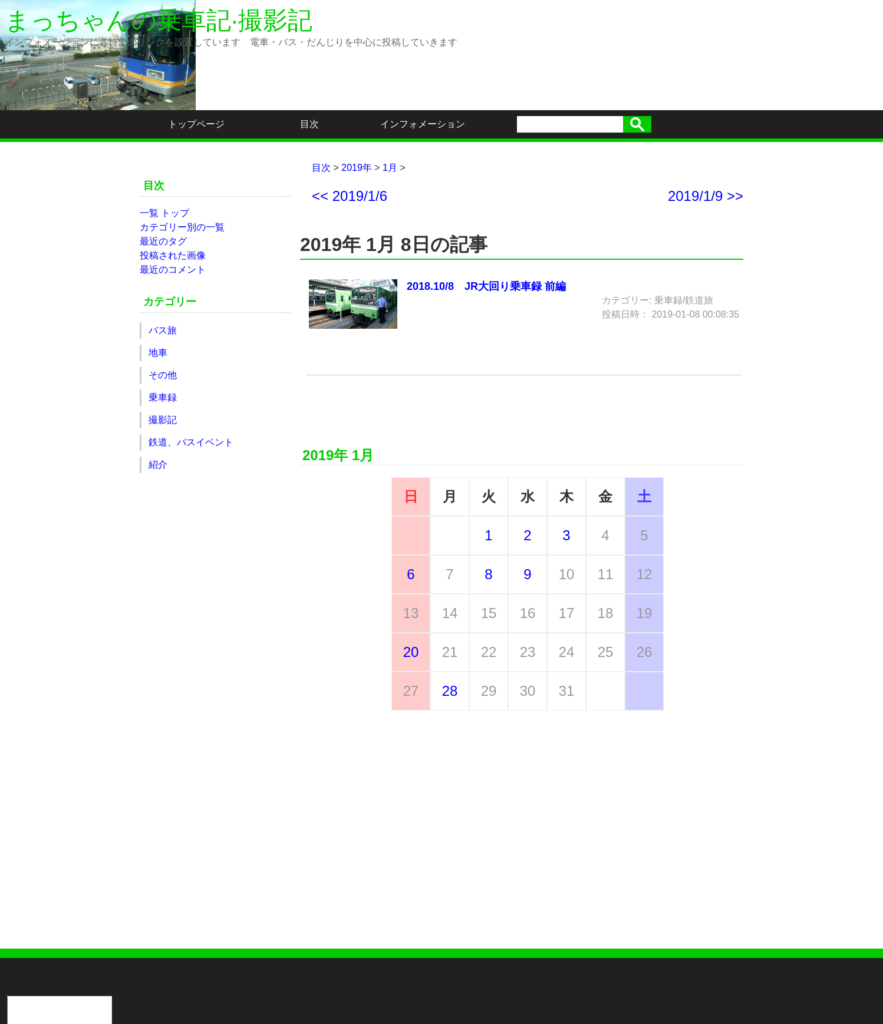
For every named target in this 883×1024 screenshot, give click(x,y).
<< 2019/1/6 (349, 196)
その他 (163, 375)
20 (411, 652)
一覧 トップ (164, 213)
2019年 (356, 168)
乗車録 (163, 397)
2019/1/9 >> (705, 196)
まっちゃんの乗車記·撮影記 (158, 20)
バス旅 (163, 330)
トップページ (196, 124)
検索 (637, 124)
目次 (309, 124)
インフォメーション (422, 124)
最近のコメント (173, 270)
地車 (158, 353)
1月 (390, 168)
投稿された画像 (173, 255)
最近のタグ (163, 241)
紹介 (158, 465)
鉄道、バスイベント (191, 442)
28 (450, 691)
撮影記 (163, 420)
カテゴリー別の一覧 (182, 227)
